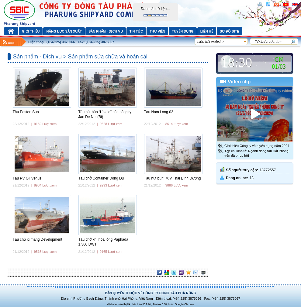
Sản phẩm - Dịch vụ (105, 31)
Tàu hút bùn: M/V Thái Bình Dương (172, 178)
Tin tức (136, 31)
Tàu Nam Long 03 (158, 112)
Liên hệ (206, 31)
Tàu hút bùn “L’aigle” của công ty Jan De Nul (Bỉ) (104, 114)
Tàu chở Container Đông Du (101, 178)
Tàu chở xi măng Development (37, 239)
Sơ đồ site (229, 31)
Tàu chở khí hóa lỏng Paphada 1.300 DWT (103, 241)
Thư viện (157, 31)
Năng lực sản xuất (64, 31)
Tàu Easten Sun (26, 112)
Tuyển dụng (182, 31)
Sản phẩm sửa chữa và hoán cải (107, 57)
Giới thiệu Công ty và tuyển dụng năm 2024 (256, 146)
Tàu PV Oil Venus (27, 178)
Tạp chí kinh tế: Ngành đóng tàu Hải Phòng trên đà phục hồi (256, 153)
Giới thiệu (31, 31)
